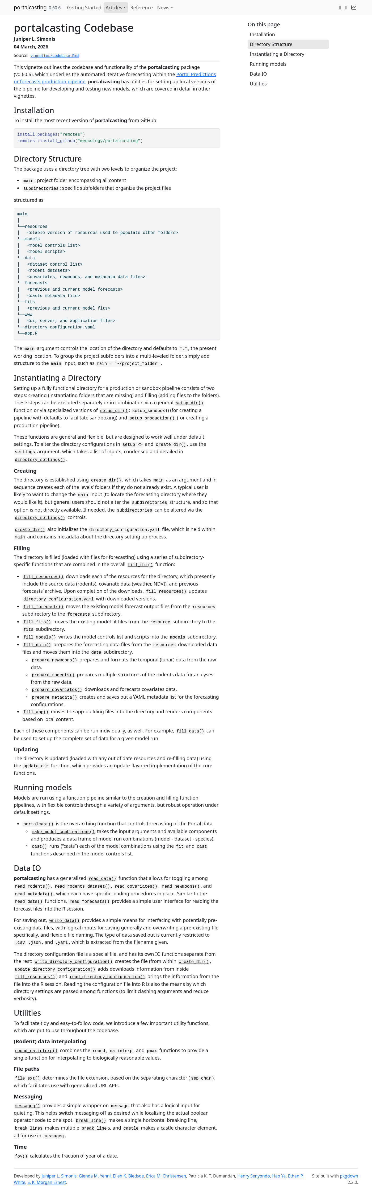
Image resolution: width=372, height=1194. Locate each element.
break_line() (91, 1120)
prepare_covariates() (57, 689)
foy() (21, 1156)
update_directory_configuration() (55, 969)
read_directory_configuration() (107, 977)
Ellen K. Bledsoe (128, 1176)
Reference (141, 7)
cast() (39, 846)
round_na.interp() (36, 1051)
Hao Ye (279, 1176)
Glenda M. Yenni (95, 1176)
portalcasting (30, 7)
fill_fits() (37, 622)
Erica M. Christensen (166, 1176)
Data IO (258, 74)
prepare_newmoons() (54, 660)
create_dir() (171, 444)
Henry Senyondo (253, 1176)
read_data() (102, 878)
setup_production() (152, 418)
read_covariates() (136, 886)
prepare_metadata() (54, 697)
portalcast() (38, 824)
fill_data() (37, 645)
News (163, 7)
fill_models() (39, 637)
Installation (262, 34)
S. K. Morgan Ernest (46, 1182)
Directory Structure (271, 44)
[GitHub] (346, 7)
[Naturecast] (353, 7)
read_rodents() (32, 886)
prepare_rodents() (53, 675)
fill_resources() (43, 577)
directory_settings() (40, 460)
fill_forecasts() (43, 607)
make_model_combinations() (63, 832)
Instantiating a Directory (277, 54)
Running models (268, 64)
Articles (114, 7)
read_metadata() (34, 894)
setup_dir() (189, 403)
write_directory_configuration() (73, 962)
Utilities (258, 83)
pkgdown (349, 1176)
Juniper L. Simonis (59, 1176)
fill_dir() (140, 565)
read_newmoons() (181, 886)
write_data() (64, 921)
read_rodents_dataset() (82, 886)
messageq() (27, 1106)
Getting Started (84, 7)
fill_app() (36, 712)
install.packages (37, 134)
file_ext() (27, 1078)
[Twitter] (340, 7)
